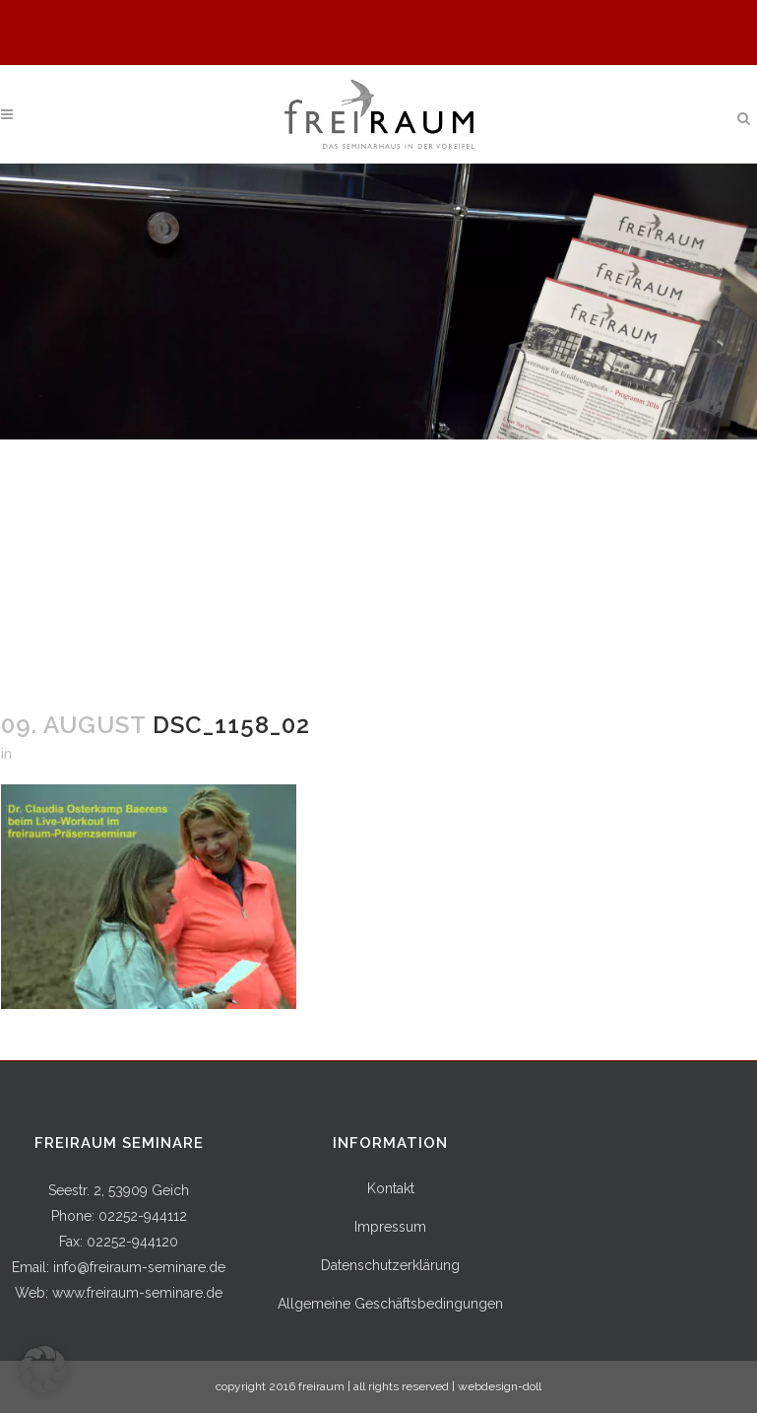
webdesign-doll (499, 1386)
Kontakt (390, 1188)
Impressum (390, 1227)
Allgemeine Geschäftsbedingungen (390, 1304)
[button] (43, 1369)
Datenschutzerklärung (390, 1265)
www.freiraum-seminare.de (137, 1293)
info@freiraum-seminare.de (139, 1267)
